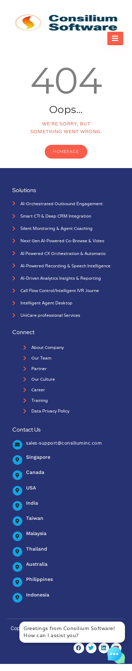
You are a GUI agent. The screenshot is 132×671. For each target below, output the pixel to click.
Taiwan (34, 518)
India (32, 503)
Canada (35, 472)
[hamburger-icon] (115, 38)
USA (31, 488)
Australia (37, 564)
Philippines (39, 579)
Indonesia (37, 595)
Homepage (66, 151)
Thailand (36, 549)
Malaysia (36, 533)
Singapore (38, 457)
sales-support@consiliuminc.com (64, 443)
